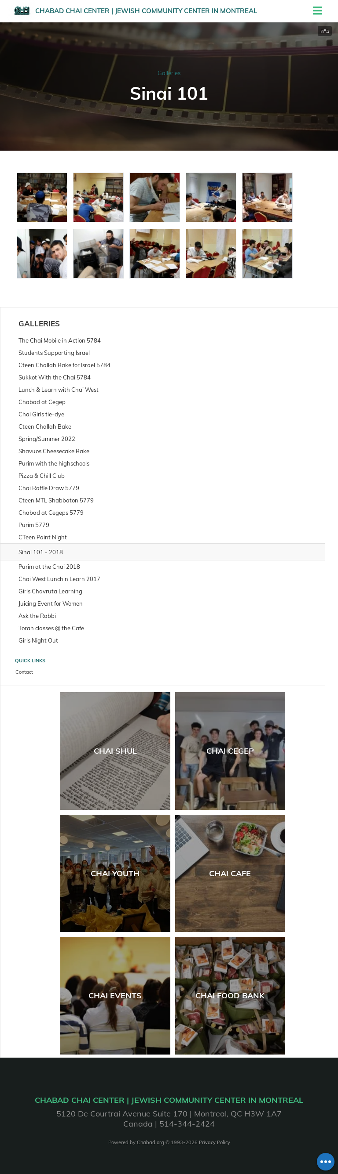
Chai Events (115, 995)
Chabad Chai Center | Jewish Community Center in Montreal (146, 11)
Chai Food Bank (230, 995)
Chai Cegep (230, 751)
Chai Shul (115, 751)
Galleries (169, 72)
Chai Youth (115, 873)
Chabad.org (150, 1142)
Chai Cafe (230, 873)
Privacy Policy (214, 1142)
